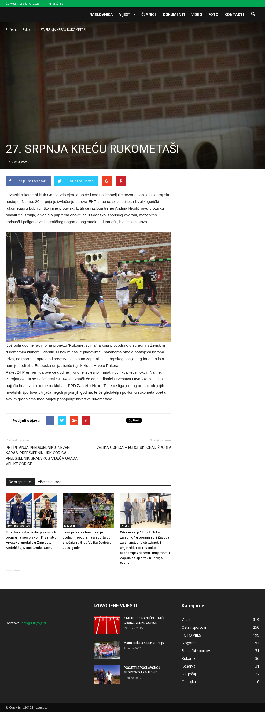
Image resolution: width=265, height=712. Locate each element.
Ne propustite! (20, 482)
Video (196, 14)
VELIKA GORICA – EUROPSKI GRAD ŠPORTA (133, 447)
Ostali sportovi (194, 627)
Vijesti (127, 14)
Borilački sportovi (19, 525)
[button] (253, 14)
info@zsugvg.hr (33, 622)
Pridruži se (55, 3)
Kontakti (234, 14)
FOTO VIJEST (192, 635)
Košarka (188, 666)
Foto (213, 14)
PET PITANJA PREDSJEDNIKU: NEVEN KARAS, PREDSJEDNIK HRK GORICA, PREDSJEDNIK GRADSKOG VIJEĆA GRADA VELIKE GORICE (42, 455)
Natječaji (70, 525)
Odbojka (189, 681)
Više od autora (49, 482)
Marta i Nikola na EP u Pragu (144, 643)
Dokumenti (174, 14)
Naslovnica (101, 14)
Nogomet (190, 642)
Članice (149, 14)
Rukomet (189, 658)
